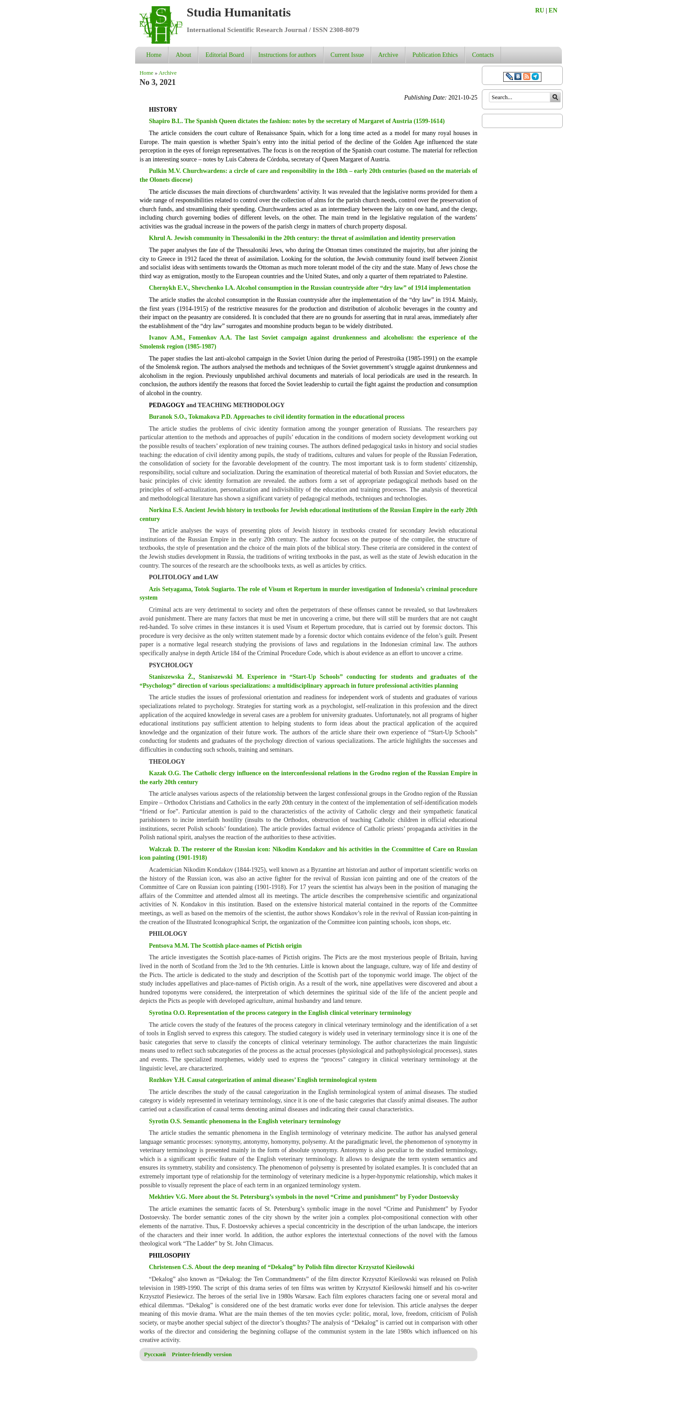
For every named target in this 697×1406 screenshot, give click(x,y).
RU (539, 10)
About (183, 55)
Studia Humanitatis (239, 12)
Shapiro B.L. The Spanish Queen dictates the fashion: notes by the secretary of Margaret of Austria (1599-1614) (297, 121)
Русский (155, 1354)
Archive (388, 55)
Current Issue (347, 55)
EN (553, 10)
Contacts (483, 55)
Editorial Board (224, 55)
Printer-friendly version (202, 1354)
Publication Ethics (435, 55)
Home (153, 55)
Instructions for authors (287, 55)
